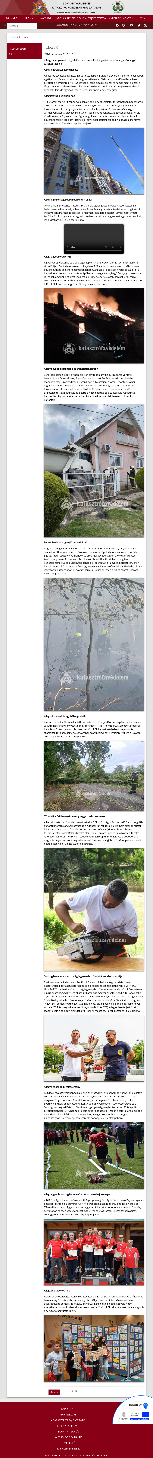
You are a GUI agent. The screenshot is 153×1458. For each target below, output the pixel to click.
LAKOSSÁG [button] (45, 18)
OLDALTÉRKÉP (68, 1443)
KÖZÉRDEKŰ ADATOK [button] (121, 18)
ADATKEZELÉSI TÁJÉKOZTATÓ (68, 1420)
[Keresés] (22, 26)
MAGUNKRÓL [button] (11, 18)
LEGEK (52, 47)
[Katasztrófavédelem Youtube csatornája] (131, 25)
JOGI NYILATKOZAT (68, 1426)
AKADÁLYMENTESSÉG (68, 1448)
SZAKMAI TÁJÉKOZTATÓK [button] (91, 18)
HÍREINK (28, 18)
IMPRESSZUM (68, 1414)
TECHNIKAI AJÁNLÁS (68, 1431)
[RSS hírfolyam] (145, 25)
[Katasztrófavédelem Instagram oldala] (123, 25)
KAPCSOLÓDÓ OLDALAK (68, 1437)
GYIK (142, 18)
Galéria (54, 1392)
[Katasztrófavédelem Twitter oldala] (139, 25)
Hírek (25, 37)
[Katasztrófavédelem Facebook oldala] (117, 25)
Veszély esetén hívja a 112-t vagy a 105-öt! (76, 24)
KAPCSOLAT (68, 1409)
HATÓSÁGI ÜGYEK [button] (64, 18)
